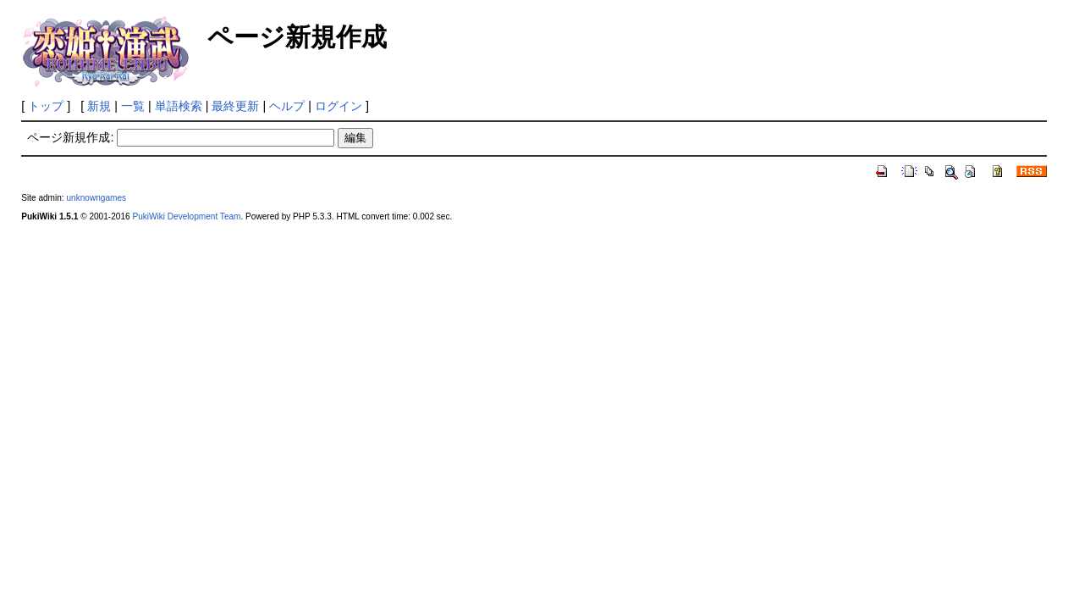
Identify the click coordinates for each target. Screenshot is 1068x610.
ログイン (338, 106)
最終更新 (235, 106)
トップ (45, 106)
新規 (99, 106)
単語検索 (178, 106)
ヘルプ (287, 106)
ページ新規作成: (70, 137)
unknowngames (96, 197)
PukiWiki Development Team (186, 216)
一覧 (133, 106)
